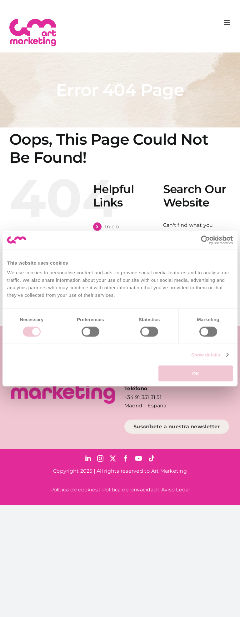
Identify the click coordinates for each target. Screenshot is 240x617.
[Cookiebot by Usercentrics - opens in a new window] (205, 240)
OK (195, 373)
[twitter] (113, 458)
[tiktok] (151, 458)
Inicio (112, 227)
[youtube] (138, 458)
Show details (205, 354)
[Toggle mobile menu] (227, 22)
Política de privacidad (129, 490)
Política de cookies (74, 490)
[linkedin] (88, 458)
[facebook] (125, 458)
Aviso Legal (175, 490)
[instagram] (100, 458)
